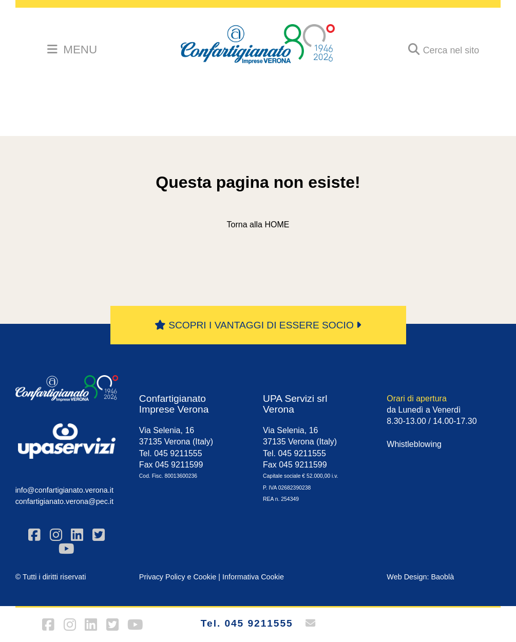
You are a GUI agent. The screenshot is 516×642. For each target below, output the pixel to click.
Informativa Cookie (253, 577)
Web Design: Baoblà (420, 577)
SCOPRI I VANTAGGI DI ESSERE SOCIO (258, 325)
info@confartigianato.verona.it (64, 490)
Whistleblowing (414, 444)
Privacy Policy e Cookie (177, 577)
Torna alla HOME (258, 224)
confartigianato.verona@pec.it (64, 501)
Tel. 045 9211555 (247, 623)
